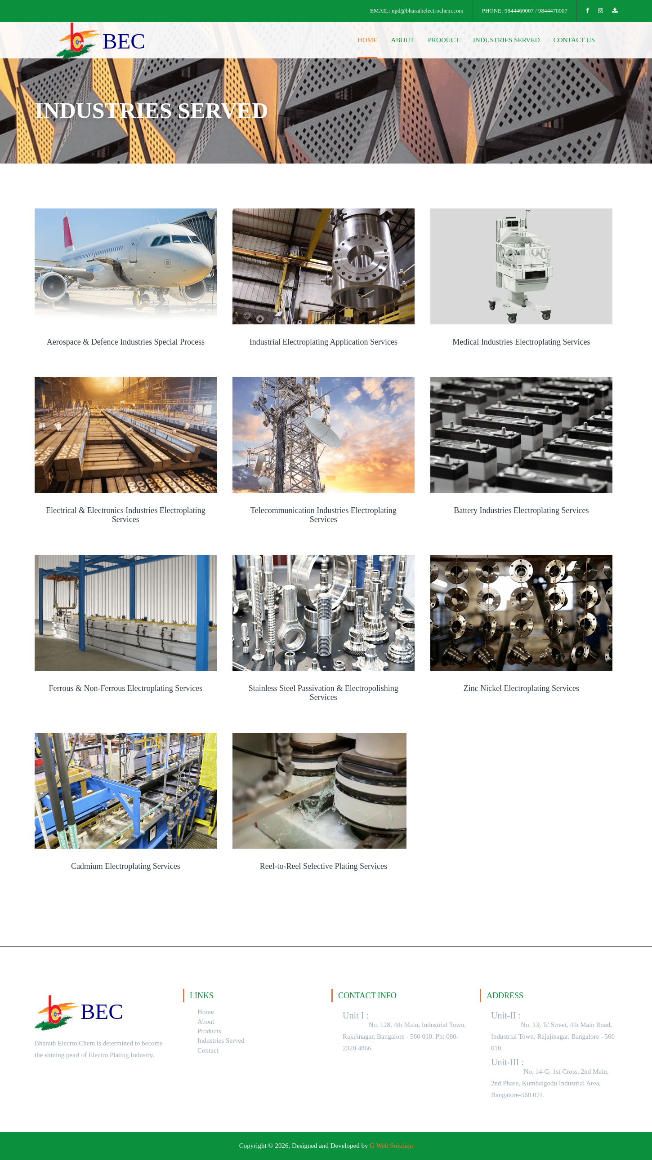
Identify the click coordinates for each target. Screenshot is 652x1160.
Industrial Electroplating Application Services (323, 342)
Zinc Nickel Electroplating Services (521, 688)
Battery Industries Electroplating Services (521, 510)
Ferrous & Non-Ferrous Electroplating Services (125, 688)
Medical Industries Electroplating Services (521, 342)
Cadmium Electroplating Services (125, 866)
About (205, 1021)
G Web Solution (391, 1145)
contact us (574, 40)
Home (205, 1011)
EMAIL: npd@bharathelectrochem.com (417, 10)
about (403, 40)
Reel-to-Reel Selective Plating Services (323, 866)
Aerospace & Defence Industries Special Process (126, 342)
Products (209, 1031)
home (368, 40)
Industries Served (506, 40)
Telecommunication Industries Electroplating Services (323, 515)
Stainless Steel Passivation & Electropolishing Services (323, 693)
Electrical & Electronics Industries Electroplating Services (125, 515)
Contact (208, 1050)
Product (444, 40)
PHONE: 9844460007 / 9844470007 (524, 10)
